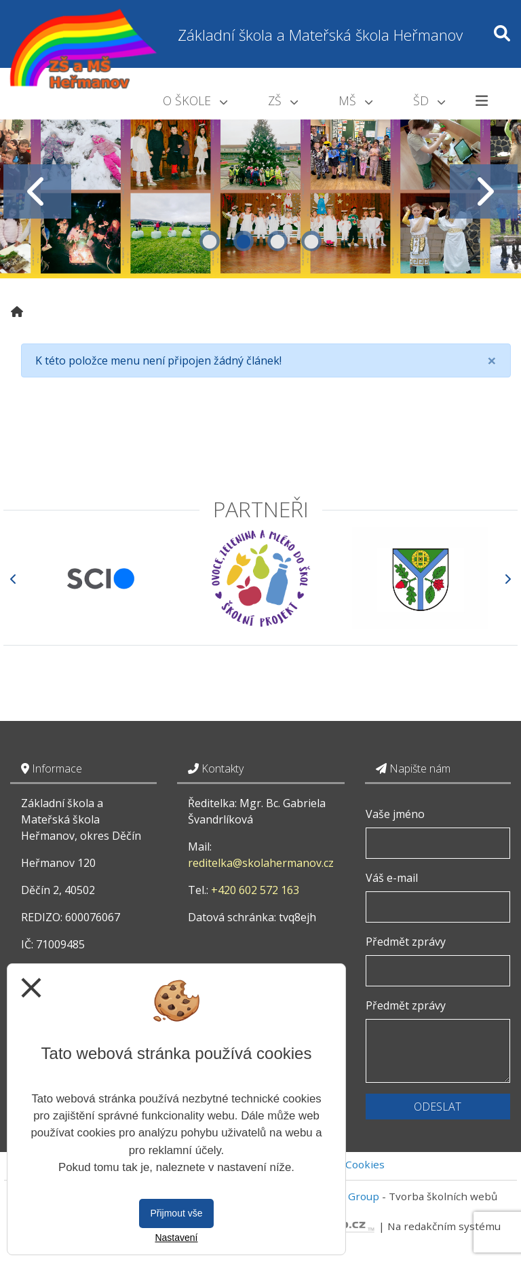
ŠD (429, 100)
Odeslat (437, 1106)
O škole (195, 100)
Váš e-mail (392, 877)
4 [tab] (311, 241)
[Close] (492, 360)
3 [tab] (277, 241)
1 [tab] (209, 241)
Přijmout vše (176, 1213)
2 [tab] (243, 241)
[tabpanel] (260, 191)
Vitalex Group (346, 1196)
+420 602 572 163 (255, 890)
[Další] (507, 578)
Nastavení (176, 1237)
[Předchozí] (13, 578)
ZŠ (283, 100)
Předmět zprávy (406, 941)
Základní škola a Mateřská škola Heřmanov (320, 34)
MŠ (355, 100)
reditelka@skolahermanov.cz (261, 862)
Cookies (365, 1164)
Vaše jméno (395, 813)
